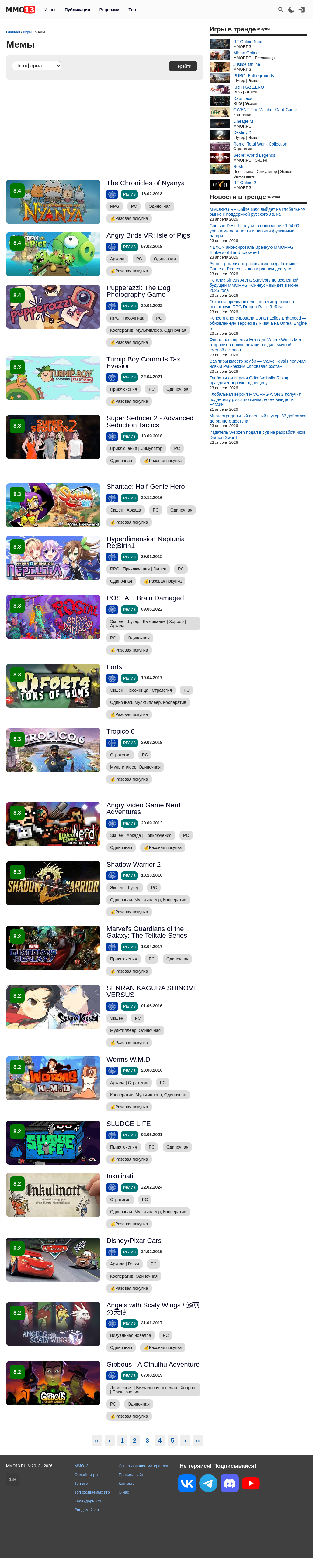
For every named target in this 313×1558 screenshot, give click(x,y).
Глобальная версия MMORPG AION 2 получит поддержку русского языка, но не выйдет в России (255, 399)
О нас (124, 1492)
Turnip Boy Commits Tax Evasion (143, 362)
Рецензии (109, 9)
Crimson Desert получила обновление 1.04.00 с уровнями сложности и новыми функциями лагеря (256, 230)
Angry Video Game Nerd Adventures (143, 808)
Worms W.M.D (128, 1059)
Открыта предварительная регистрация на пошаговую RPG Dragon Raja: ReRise (252, 304)
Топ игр (81, 1483)
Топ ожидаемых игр (92, 1492)
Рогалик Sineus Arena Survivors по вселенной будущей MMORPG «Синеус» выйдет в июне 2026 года (254, 285)
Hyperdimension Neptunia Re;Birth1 (145, 542)
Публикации (77, 9)
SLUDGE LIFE (128, 1124)
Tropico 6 (120, 731)
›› (198, 1440)
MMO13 (82, 1466)
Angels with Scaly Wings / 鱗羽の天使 (153, 1308)
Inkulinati (119, 1176)
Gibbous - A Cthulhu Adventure (153, 1364)
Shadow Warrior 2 (133, 864)
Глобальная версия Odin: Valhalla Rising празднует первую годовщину (249, 380)
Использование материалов (144, 1466)
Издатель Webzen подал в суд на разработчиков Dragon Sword (257, 435)
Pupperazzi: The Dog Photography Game (138, 291)
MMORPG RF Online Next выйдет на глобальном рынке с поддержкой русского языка (258, 212)
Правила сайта (132, 1474)
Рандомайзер (87, 1510)
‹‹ (97, 1440)
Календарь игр (88, 1501)
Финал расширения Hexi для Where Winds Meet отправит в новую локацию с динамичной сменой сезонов (257, 344)
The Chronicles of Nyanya (145, 183)
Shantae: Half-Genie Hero (145, 486)
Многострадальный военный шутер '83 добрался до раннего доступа (258, 418)
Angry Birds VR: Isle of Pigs (148, 235)
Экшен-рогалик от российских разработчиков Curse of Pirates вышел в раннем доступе (254, 266)
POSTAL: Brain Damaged (145, 598)
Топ (132, 9)
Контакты (127, 1483)
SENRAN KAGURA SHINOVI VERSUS (150, 991)
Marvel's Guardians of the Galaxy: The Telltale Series (146, 932)
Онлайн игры (86, 1474)
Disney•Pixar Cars (134, 1241)
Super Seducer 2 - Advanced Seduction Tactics (149, 421)
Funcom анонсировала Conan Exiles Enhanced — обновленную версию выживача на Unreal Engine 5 (258, 323)
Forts (114, 667)
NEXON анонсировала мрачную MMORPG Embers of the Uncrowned (252, 250)
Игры (49, 9)
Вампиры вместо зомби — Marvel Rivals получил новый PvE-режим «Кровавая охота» (258, 364)
